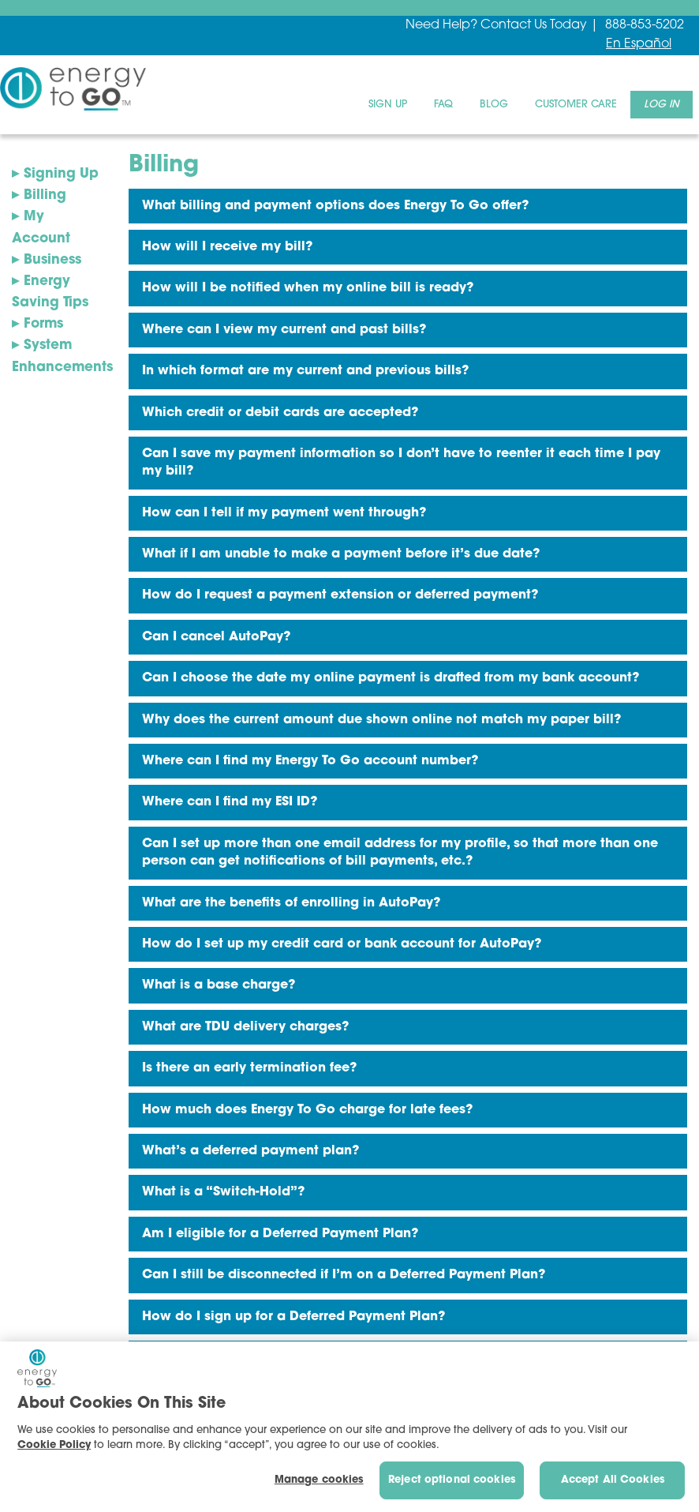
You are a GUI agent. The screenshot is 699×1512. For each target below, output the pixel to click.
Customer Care (576, 104)
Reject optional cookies (451, 1480)
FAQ (443, 104)
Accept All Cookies (612, 1480)
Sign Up (387, 104)
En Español (638, 44)
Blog (494, 104)
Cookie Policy (54, 1445)
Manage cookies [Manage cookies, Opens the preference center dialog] (319, 1480)
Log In (661, 104)
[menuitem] (388, 104)
